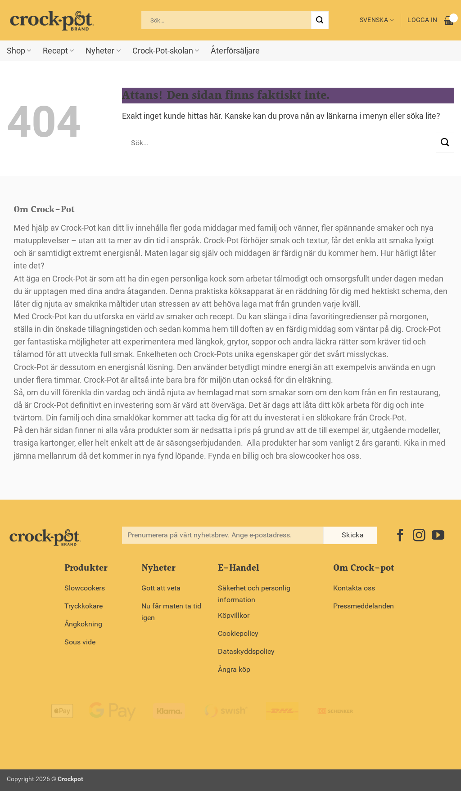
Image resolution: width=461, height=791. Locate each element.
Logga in (422, 20)
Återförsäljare (235, 50)
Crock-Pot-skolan (165, 50)
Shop (19, 50)
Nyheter (103, 50)
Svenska (377, 20)
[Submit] (319, 20)
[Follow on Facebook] (400, 536)
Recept (58, 50)
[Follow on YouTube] (438, 536)
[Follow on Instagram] (419, 536)
